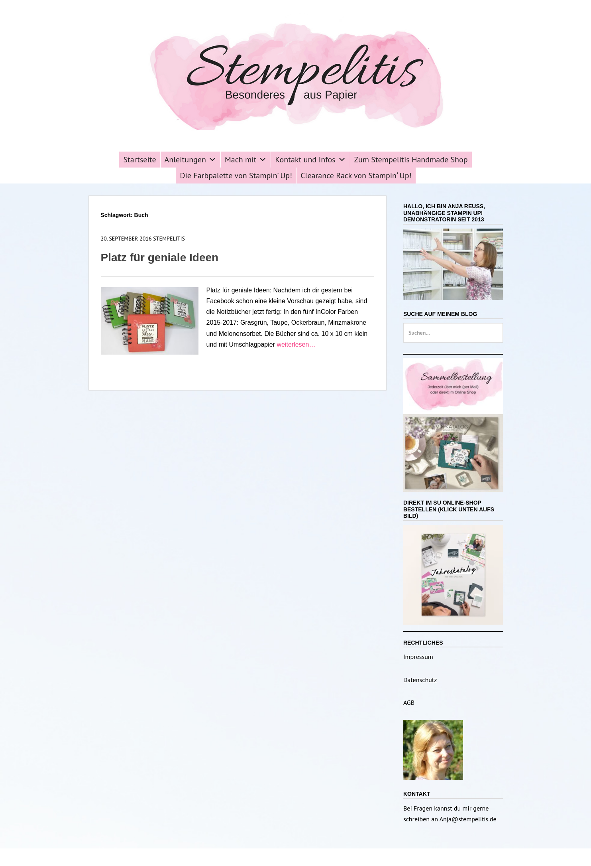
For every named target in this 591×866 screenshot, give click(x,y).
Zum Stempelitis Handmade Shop (411, 159)
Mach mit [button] (246, 160)
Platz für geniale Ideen (160, 257)
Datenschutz (420, 680)
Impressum (418, 657)
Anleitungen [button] (190, 160)
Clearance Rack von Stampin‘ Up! (355, 175)
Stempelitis (169, 238)
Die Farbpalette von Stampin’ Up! (236, 175)
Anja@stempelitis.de (468, 819)
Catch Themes (354, 856)
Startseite (139, 159)
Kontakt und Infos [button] (310, 160)
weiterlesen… (296, 344)
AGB (408, 702)
